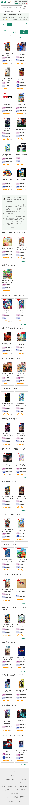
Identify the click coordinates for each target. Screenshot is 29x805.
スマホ (7, 776)
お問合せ (15, 797)
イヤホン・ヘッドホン (7, 786)
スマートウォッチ (21, 783)
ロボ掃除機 (22, 790)
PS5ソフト (6, 783)
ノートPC (20, 776)
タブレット (14, 776)
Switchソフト (15, 779)
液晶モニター (23, 786)
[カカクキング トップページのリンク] (1, 11)
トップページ (8, 797)
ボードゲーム (14, 793)
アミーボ (12, 783)
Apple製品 (6, 790)
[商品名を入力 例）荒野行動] (20, 7)
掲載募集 (22, 797)
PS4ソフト (23, 779)
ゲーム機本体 (6, 779)
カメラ (16, 786)
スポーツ (21, 11)
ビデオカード (14, 790)
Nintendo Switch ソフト (10, 11)
